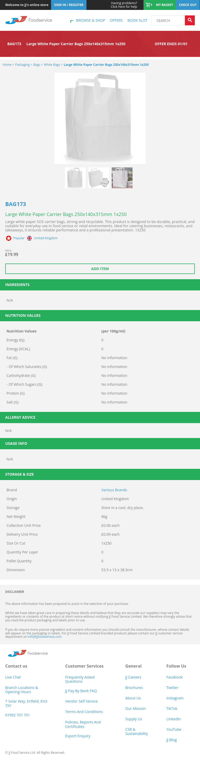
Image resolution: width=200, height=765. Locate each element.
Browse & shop (90, 20)
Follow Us (176, 666)
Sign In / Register (69, 5)
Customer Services (84, 666)
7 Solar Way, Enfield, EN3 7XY (26, 703)
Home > (8, 64)
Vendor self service (81, 701)
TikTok (171, 708)
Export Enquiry (77, 735)
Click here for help (124, 5)
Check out (188, 5)
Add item (100, 268)
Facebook (174, 677)
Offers (116, 20)
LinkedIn (173, 718)
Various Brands (114, 489)
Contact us (16, 666)
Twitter (172, 687)
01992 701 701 (17, 715)
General (133, 666)
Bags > (38, 64)
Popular (19, 238)
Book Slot (137, 20)
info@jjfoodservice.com (44, 636)
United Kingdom (46, 238)
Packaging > (23, 64)
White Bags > (53, 64)
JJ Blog (171, 739)
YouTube (174, 729)
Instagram (175, 698)
